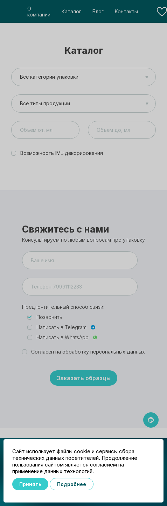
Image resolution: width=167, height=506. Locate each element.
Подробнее (71, 484)
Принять (30, 484)
